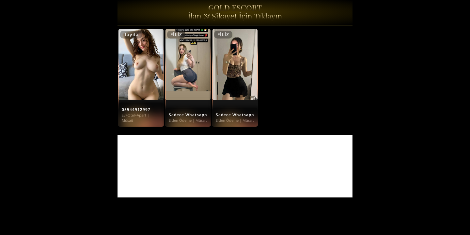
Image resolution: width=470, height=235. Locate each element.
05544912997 (136, 109)
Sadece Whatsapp (188, 115)
